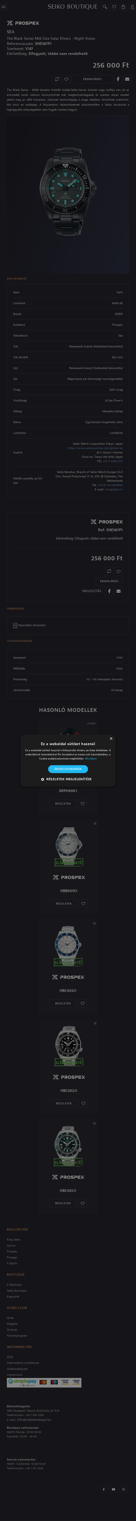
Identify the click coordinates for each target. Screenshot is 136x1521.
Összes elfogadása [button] (68, 769)
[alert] (68, 760)
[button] (68, 779)
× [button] (111, 738)
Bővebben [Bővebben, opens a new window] (91, 758)
